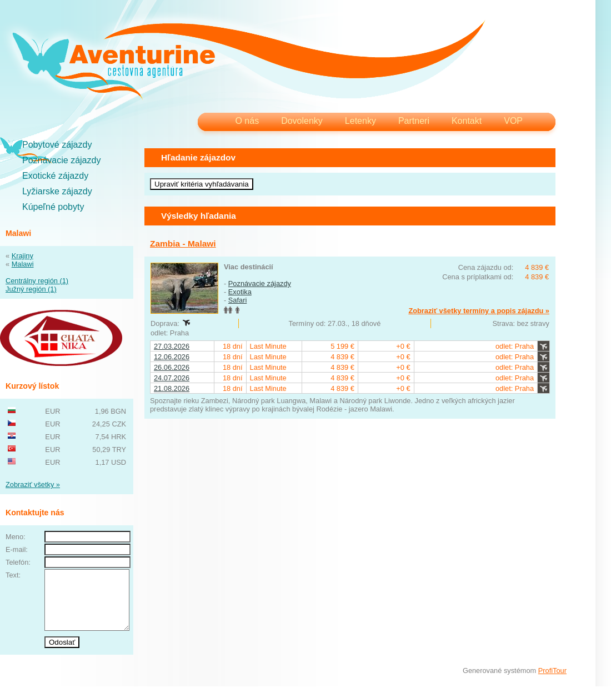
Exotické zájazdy (55, 175)
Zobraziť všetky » (33, 484)
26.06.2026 (171, 367)
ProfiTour (552, 682)
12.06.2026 (171, 357)
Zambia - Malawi (183, 243)
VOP (513, 120)
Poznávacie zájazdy (61, 160)
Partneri (413, 120)
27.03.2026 (171, 346)
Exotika (240, 292)
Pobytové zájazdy (57, 144)
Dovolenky (302, 120)
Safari (237, 300)
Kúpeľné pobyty (53, 207)
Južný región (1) (31, 289)
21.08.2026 (171, 388)
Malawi (23, 264)
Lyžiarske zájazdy (57, 191)
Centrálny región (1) (37, 281)
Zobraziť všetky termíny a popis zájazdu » (478, 311)
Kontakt (467, 120)
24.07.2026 (171, 378)
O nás (247, 120)
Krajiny (22, 256)
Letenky (360, 120)
